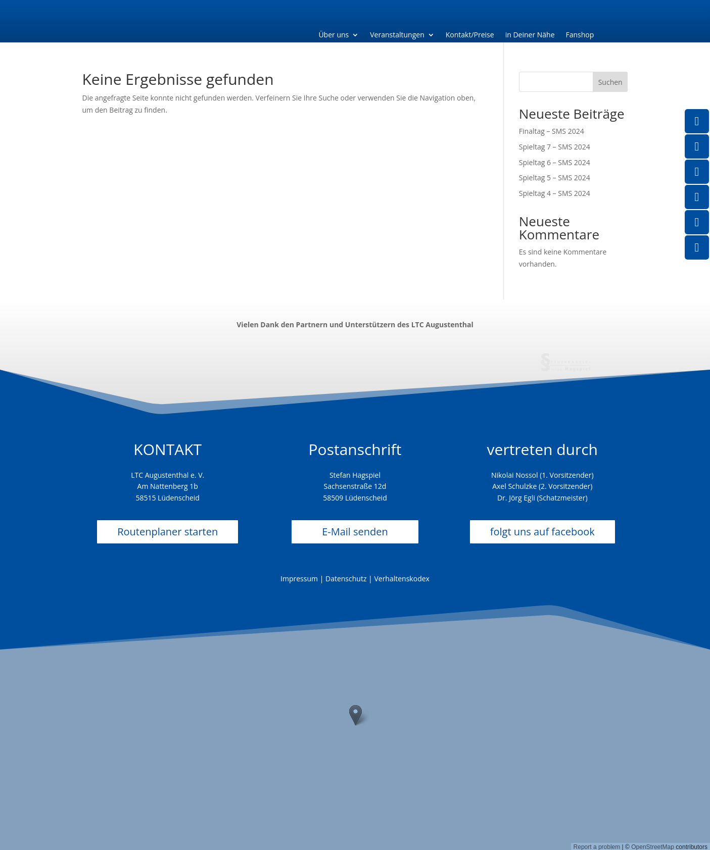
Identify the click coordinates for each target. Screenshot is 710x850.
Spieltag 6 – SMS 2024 (554, 162)
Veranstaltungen (397, 35)
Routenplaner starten (167, 531)
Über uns (333, 35)
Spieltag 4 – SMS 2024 (554, 193)
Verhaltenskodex (401, 578)
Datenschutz (345, 578)
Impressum (299, 578)
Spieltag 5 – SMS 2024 (554, 177)
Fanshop (580, 35)
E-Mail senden (355, 531)
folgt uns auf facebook (542, 531)
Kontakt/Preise (470, 35)
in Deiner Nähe (530, 35)
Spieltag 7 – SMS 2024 (554, 147)
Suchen (610, 82)
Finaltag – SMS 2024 (551, 131)
